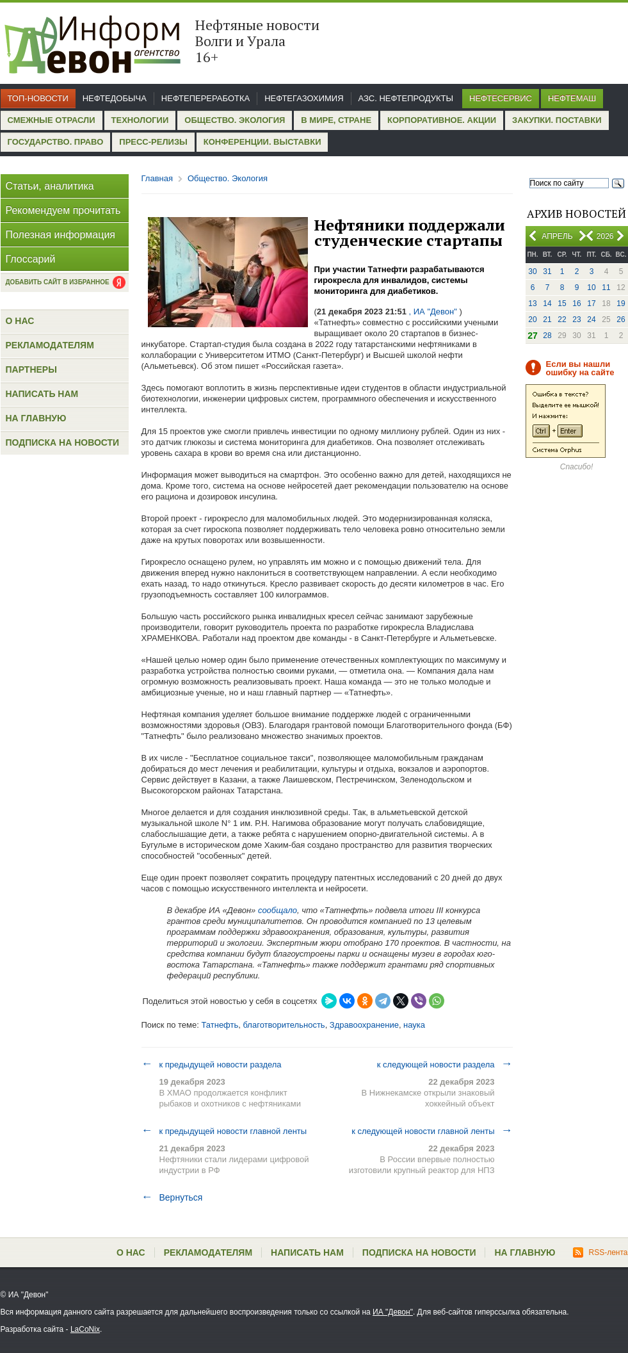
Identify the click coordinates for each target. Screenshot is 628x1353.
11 (606, 287)
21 (547, 319)
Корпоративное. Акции (441, 120)
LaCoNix (85, 1329)
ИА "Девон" (393, 1312)
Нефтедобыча (115, 98)
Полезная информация (61, 234)
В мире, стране (336, 120)
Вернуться (172, 1197)
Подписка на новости (63, 442)
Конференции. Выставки (262, 142)
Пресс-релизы (153, 142)
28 (547, 335)
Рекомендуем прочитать (63, 210)
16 (576, 303)
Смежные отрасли (51, 120)
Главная (157, 178)
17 (591, 303)
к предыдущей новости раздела (211, 1064)
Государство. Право (56, 142)
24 (591, 319)
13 (532, 303)
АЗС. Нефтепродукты (405, 98)
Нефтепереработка (205, 98)
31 (547, 271)
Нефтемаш (572, 98)
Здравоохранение (364, 1025)
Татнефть (219, 1025)
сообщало (276, 910)
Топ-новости (38, 98)
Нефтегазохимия (303, 98)
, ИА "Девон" (433, 311)
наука (414, 1025)
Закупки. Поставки (556, 120)
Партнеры (31, 369)
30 (532, 271)
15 (562, 303)
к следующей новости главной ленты (431, 1131)
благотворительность (284, 1025)
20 (532, 319)
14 (547, 303)
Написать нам (42, 394)
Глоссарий (31, 259)
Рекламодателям (50, 345)
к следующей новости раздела (445, 1064)
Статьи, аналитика (50, 186)
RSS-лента (600, 1252)
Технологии (140, 120)
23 (576, 319)
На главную (36, 418)
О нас (20, 321)
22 (562, 319)
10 (591, 287)
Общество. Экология (234, 120)
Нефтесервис (500, 98)
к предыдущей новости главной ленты (224, 1131)
